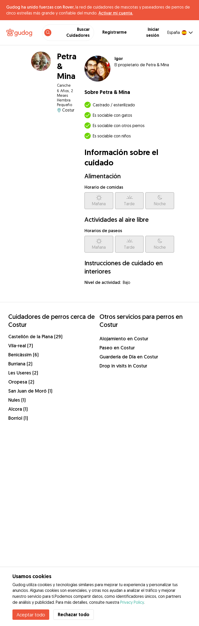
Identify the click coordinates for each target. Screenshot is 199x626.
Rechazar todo (73, 614)
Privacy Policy (132, 602)
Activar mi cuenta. (115, 13)
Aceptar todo (31, 614)
